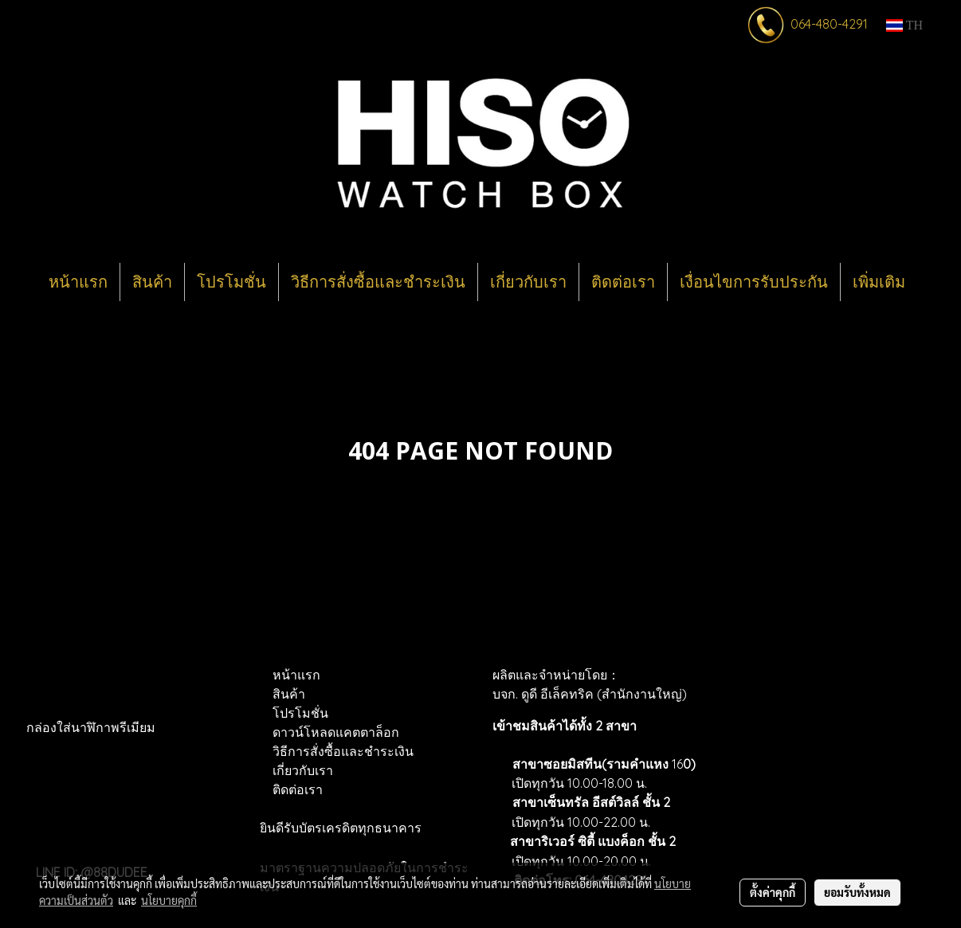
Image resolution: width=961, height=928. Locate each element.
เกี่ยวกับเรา (528, 282)
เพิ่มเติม (879, 282)
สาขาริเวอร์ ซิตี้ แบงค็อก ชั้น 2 (593, 841)
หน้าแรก (78, 282)
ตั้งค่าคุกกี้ (772, 892)
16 (682, 764)
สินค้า (152, 282)
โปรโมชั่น (231, 282)
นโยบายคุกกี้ (169, 900)
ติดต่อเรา (623, 282)
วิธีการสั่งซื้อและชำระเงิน (378, 282)
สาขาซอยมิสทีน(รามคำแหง (590, 764)
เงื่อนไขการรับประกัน (754, 282)
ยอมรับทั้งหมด (857, 892)
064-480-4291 (829, 24)
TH (904, 25)
